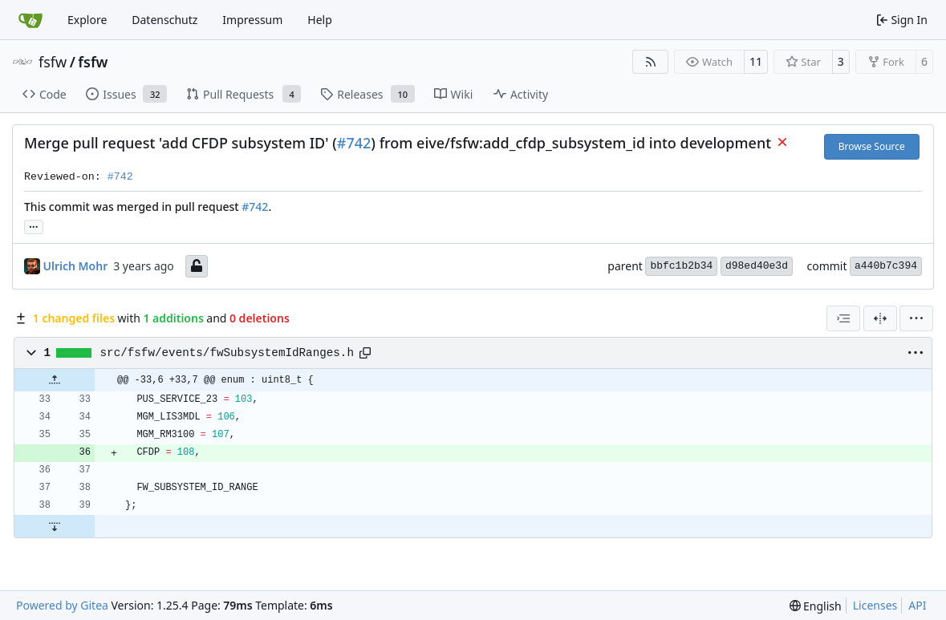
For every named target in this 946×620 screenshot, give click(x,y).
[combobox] (843, 318)
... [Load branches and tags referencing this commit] (34, 225)
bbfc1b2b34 (681, 266)
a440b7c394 (886, 266)
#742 (354, 142)
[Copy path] (365, 353)
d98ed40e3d (756, 266)
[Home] (30, 20)
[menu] (916, 318)
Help (319, 19)
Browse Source (871, 146)
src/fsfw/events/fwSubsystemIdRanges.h (227, 352)
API (917, 605)
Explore (87, 19)
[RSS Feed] (650, 62)
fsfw (53, 62)
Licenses (875, 605)
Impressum (252, 19)
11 (755, 61)
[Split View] (880, 318)
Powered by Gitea (62, 605)
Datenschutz (164, 19)
